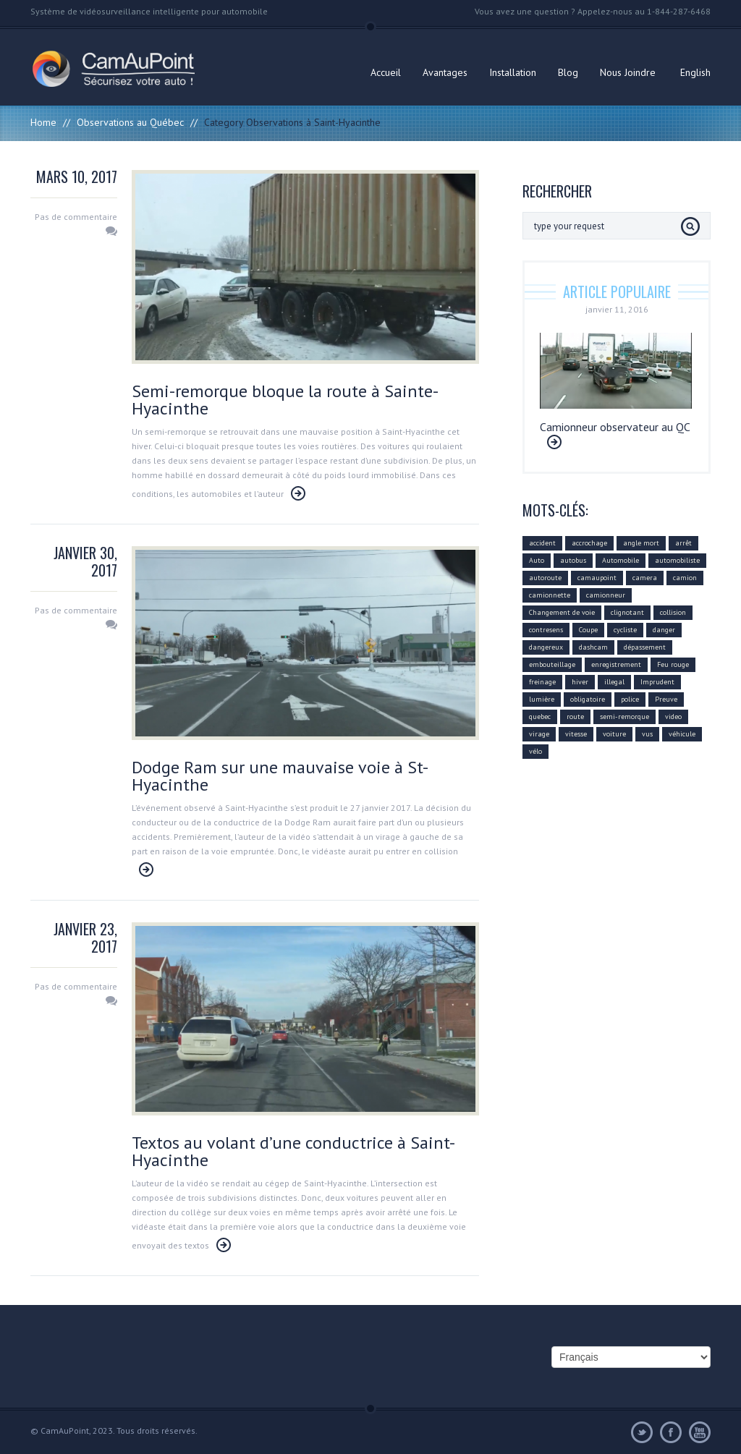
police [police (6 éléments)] (630, 699)
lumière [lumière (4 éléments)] (541, 699)
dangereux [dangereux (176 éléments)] (546, 647)
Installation (512, 72)
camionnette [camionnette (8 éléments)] (549, 595)
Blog (568, 72)
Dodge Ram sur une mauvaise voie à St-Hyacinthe (280, 776)
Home (43, 122)
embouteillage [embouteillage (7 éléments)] (552, 664)
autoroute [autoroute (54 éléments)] (545, 577)
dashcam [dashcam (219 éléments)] (593, 647)
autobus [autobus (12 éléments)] (573, 560)
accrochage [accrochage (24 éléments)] (589, 543)
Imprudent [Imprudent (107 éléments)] (657, 681)
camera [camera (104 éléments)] (644, 577)
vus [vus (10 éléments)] (647, 734)
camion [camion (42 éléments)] (685, 577)
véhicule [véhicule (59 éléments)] (682, 734)
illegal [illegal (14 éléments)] (614, 681)
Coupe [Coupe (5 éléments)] (588, 629)
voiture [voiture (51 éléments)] (614, 734)
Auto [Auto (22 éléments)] (536, 560)
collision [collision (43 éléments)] (673, 612)
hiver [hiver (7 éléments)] (580, 681)
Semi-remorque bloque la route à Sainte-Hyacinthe (285, 400)
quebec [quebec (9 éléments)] (540, 716)
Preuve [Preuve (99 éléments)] (666, 699)
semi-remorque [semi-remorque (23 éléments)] (624, 716)
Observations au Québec (130, 122)
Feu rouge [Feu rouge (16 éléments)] (673, 664)
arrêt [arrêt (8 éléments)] (683, 543)
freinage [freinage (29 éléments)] (542, 681)
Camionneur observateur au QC (615, 427)
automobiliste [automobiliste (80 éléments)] (677, 560)
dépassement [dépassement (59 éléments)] (645, 647)
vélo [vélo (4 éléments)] (535, 751)
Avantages (445, 72)
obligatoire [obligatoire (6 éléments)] (587, 699)
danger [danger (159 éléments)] (664, 629)
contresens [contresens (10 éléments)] (546, 629)
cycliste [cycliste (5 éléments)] (625, 629)
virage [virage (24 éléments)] (539, 734)
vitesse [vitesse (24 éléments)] (576, 734)
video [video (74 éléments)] (673, 716)
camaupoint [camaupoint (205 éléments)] (597, 577)
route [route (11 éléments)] (575, 716)
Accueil (385, 72)
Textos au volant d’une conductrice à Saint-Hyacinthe (293, 1151)
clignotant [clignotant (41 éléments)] (627, 612)
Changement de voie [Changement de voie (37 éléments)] (562, 612)
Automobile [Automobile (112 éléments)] (620, 560)
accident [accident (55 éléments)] (542, 543)
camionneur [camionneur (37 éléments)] (605, 595)
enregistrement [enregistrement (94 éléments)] (616, 664)
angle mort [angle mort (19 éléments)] (641, 543)
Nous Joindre (628, 72)
